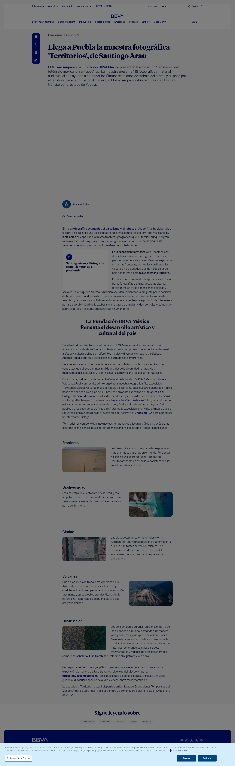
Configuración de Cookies (18, 758)
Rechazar (207, 758)
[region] (117, 754)
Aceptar (186, 758)
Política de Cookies (179, 750)
